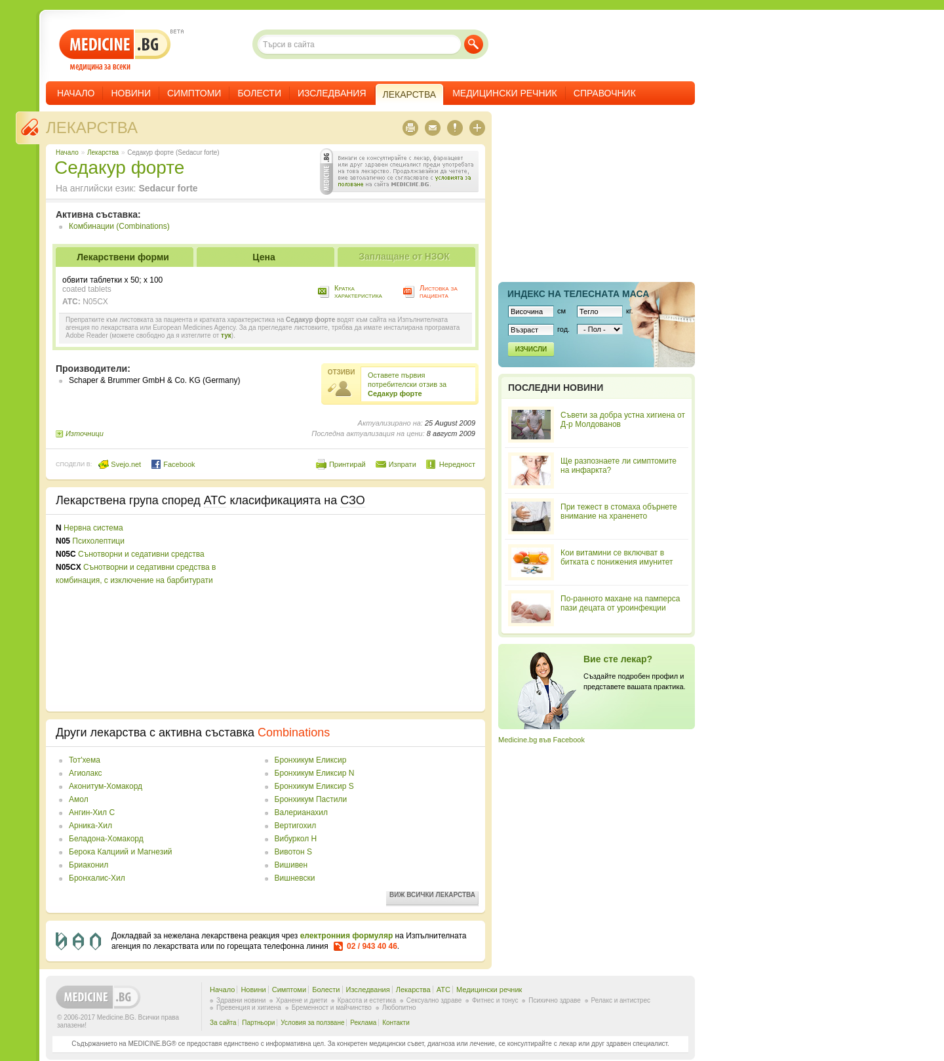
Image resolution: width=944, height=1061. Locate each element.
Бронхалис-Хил (97, 878)
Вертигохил (296, 825)
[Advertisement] (368, 613)
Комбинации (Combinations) (119, 226)
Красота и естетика (367, 1000)
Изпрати (402, 464)
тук (226, 335)
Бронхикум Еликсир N (315, 773)
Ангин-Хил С (92, 812)
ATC (443, 989)
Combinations (294, 732)
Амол (78, 799)
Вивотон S (293, 851)
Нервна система (93, 527)
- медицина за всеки (115, 50)
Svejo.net (119, 464)
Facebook (173, 464)
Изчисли (531, 349)
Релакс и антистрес (620, 1000)
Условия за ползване (312, 1022)
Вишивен (291, 865)
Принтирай (347, 464)
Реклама (363, 1022)
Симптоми (194, 93)
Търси (473, 44)
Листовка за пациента (439, 291)
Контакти (396, 1022)
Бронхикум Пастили (311, 799)
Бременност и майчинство (332, 1007)
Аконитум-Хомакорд (105, 786)
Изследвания (332, 93)
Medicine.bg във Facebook (541, 740)
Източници (85, 433)
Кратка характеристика (358, 291)
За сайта (223, 1022)
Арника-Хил (90, 825)
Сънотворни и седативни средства (141, 554)
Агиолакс (85, 773)
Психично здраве (554, 1000)
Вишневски (295, 878)
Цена (263, 257)
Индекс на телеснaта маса (578, 294)
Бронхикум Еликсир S (314, 786)
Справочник (605, 93)
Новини (131, 93)
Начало (75, 93)
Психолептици (98, 541)
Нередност (457, 464)
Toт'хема (84, 760)
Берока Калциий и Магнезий (120, 851)
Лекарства (92, 127)
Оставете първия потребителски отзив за (407, 384)
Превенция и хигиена (248, 1007)
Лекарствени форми (123, 257)
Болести (259, 93)
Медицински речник (504, 93)
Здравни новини (241, 1000)
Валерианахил (301, 812)
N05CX (95, 301)
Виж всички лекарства (432, 894)
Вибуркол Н (296, 838)
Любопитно (399, 1007)
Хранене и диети (301, 1000)
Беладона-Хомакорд (106, 838)
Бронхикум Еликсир (311, 760)
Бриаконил (88, 865)
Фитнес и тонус (495, 1000)
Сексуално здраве (434, 1000)
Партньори (258, 1022)
